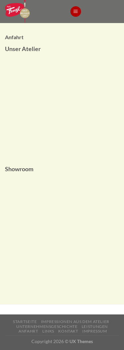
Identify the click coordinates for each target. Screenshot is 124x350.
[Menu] (75, 11)
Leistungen (95, 326)
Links (48, 331)
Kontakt (68, 331)
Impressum (94, 331)
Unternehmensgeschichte (46, 326)
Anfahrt (28, 331)
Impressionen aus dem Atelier (75, 321)
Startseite (25, 321)
